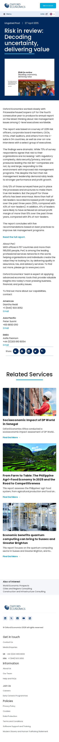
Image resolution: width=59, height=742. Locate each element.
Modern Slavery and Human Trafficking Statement (25, 731)
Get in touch (48, 5)
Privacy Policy (9, 706)
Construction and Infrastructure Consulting (24, 591)
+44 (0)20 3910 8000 (16, 654)
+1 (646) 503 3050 (16, 658)
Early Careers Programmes (15, 696)
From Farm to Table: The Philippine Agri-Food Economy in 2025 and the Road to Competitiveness (29, 479)
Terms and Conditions (13, 721)
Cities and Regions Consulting (17, 588)
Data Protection (10, 716)
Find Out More (11, 437)
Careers (7, 690)
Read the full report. (14, 237)
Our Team (7, 673)
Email (6, 311)
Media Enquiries (10, 647)
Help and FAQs (9, 678)
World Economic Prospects (16, 585)
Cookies (6, 711)
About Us (7, 668)
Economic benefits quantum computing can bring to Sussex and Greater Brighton (29, 539)
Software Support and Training (17, 726)
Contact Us (8, 642)
